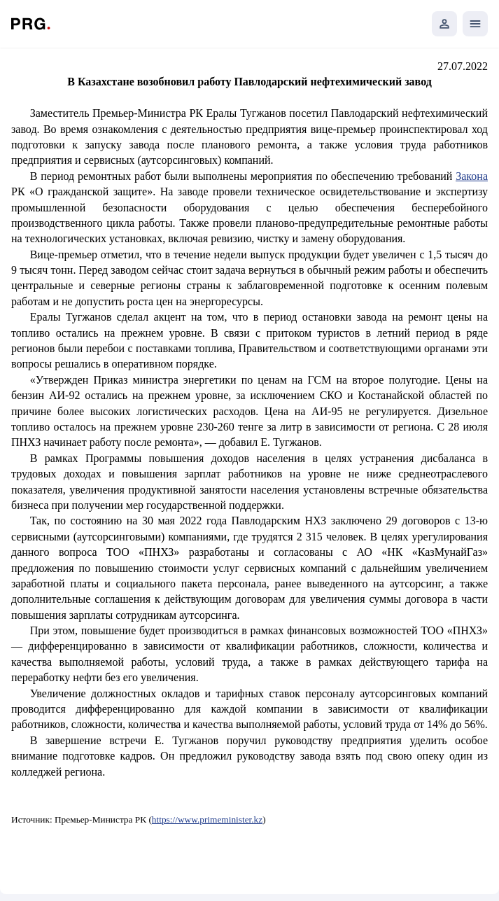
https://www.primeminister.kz (207, 819)
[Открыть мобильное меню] (475, 23)
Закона (472, 176)
